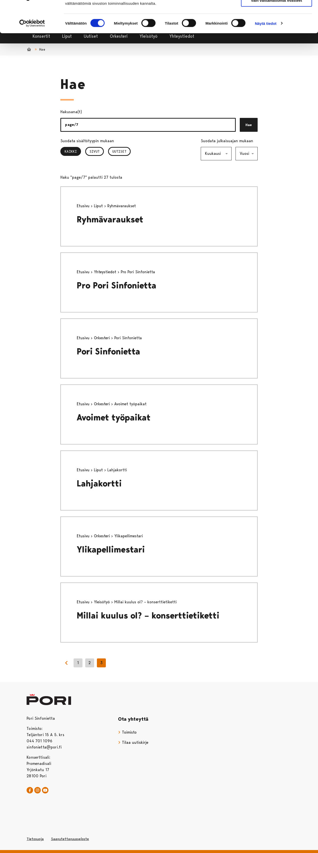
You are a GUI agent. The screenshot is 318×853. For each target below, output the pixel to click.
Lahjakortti (99, 483)
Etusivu (84, 206)
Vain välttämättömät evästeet (276, 27)
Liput (99, 206)
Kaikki (73, 151)
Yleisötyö (102, 602)
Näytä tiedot (266, 50)
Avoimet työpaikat (114, 417)
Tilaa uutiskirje (133, 742)
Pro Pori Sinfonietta (116, 285)
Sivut (94, 151)
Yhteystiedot (106, 272)
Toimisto (127, 732)
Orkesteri (102, 338)
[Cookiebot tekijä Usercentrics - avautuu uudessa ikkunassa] (32, 50)
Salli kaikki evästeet (276, 12)
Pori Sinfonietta (108, 351)
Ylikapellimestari (111, 550)
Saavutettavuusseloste (70, 839)
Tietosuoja (35, 839)
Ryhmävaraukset (110, 219)
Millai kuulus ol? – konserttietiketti (148, 616)
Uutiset (119, 151)
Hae (248, 125)
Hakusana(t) (71, 111)
